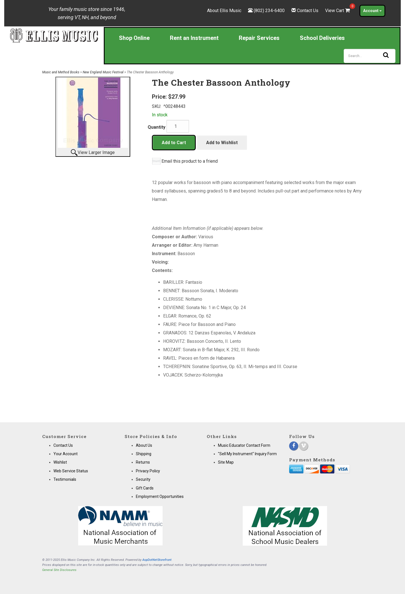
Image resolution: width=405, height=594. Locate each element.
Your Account (65, 454)
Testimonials (64, 479)
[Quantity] (177, 126)
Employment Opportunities (160, 496)
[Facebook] (293, 446)
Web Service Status (70, 471)
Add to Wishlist (222, 142)
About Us (144, 445)
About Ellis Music (224, 10)
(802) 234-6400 (269, 10)
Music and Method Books (60, 72)
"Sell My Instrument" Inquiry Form (247, 454)
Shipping (143, 454)
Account (372, 10)
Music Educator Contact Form (244, 445)
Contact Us (307, 10)
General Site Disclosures (59, 570)
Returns (143, 462)
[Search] (369, 56)
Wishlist (60, 462)
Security (143, 479)
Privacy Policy (148, 471)
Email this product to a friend (189, 161)
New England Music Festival (103, 72)
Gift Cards (145, 488)
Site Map (226, 462)
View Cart (338, 10)
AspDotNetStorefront (157, 560)
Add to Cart (174, 142)
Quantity (156, 127)
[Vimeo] (303, 446)
